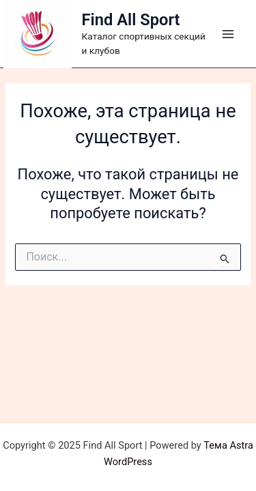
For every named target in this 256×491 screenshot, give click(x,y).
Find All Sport (131, 19)
